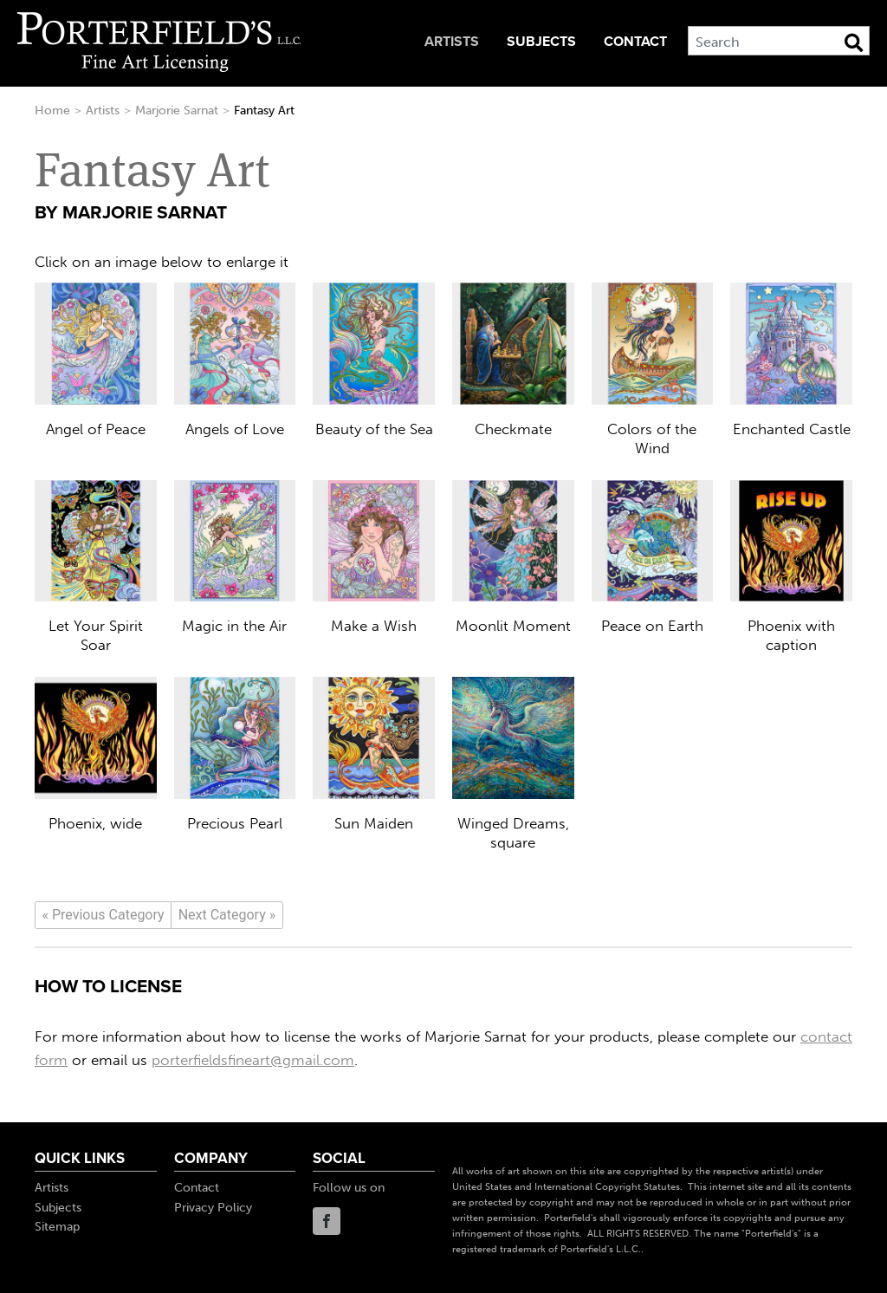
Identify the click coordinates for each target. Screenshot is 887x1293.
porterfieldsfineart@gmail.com (253, 1060)
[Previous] (103, 915)
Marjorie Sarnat (176, 110)
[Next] (227, 915)
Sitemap (57, 1226)
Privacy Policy (213, 1207)
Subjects (541, 41)
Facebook (326, 1221)
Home (52, 110)
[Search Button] (854, 42)
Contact (635, 41)
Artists (451, 41)
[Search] (779, 40)
